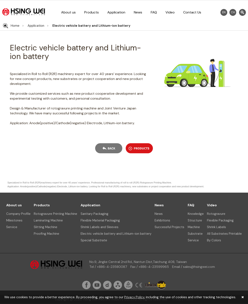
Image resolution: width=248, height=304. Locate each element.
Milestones (14, 220)
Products (91, 12)
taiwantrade (155, 285)
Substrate (195, 234)
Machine (194, 227)
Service (11, 227)
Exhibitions (162, 220)
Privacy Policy (134, 297)
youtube (97, 285)
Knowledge (196, 214)
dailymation (107, 285)
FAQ (154, 12)
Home (15, 26)
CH (233, 12)
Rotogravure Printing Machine (55, 214)
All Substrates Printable (224, 234)
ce (138, 285)
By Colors (214, 240)
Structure (195, 220)
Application (116, 12)
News (138, 12)
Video (170, 12)
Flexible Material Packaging (100, 220)
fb (86, 285)
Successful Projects (169, 227)
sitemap (118, 285)
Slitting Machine (45, 227)
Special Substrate (94, 240)
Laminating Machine (48, 220)
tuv (128, 285)
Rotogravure (216, 214)
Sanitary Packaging (94, 214)
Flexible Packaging (220, 220)
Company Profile (18, 214)
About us (68, 12)
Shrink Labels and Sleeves (99, 227)
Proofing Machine (46, 234)
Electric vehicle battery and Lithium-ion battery (91, 26)
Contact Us (192, 12)
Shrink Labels (216, 227)
